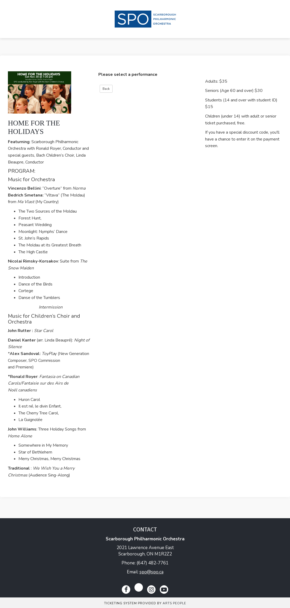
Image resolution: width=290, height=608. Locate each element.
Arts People (174, 603)
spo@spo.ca (151, 572)
